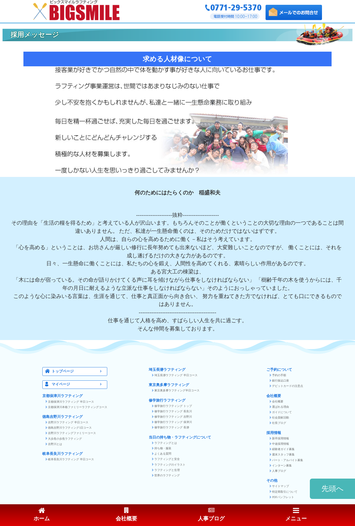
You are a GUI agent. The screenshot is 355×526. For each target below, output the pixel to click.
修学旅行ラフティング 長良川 (173, 411)
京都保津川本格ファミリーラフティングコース (77, 407)
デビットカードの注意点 (287, 385)
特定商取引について (284, 491)
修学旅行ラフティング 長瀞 (171, 427)
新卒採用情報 (280, 438)
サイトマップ (280, 486)
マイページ (78, 384)
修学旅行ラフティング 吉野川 (173, 416)
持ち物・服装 (162, 448)
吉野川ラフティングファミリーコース (72, 433)
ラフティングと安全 (167, 459)
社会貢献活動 (280, 417)
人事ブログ (279, 470)
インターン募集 (282, 465)
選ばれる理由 (280, 406)
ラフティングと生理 (167, 470)
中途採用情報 (280, 443)
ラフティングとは (165, 442)
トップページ (78, 371)
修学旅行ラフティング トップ (173, 405)
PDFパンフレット (283, 497)
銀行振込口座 (280, 380)
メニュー (296, 514)
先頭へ (332, 489)
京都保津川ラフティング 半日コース (71, 401)
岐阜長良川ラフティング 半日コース (71, 459)
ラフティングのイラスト (169, 464)
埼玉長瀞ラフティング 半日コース (175, 375)
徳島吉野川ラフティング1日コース (70, 427)
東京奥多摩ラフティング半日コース (177, 390)
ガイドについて (282, 412)
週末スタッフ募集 (283, 454)
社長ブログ (279, 422)
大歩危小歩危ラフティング (65, 438)
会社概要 (277, 401)
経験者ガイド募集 (283, 449)
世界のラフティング (167, 475)
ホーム (42, 514)
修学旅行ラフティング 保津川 (173, 422)
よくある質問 (162, 453)
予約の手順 (279, 375)
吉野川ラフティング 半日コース (68, 422)
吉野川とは (55, 444)
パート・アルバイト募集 (287, 460)
